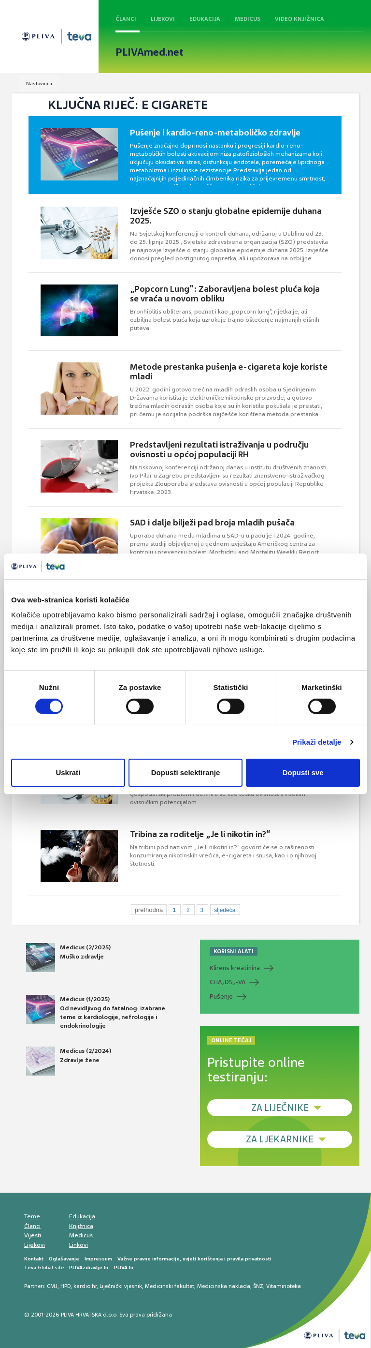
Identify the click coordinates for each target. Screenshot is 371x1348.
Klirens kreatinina (235, 968)
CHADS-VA (227, 982)
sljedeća (224, 910)
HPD (65, 1286)
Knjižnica (81, 1226)
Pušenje (221, 996)
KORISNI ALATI (234, 951)
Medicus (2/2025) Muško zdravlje (68, 957)
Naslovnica (39, 83)
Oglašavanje (64, 1259)
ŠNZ (258, 1286)
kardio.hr (85, 1286)
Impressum (98, 1259)
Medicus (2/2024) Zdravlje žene (68, 1061)
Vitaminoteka (283, 1286)
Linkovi (78, 1245)
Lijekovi (163, 18)
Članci (125, 18)
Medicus (247, 18)
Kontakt (33, 1259)
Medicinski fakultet (169, 1286)
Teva (30, 1267)
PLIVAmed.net (149, 52)
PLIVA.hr (124, 1267)
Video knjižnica (299, 18)
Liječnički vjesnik (121, 1286)
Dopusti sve (303, 772)
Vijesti (32, 1235)
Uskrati (68, 772)
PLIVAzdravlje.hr (89, 1267)
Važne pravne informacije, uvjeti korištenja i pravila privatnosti (194, 1259)
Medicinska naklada (223, 1286)
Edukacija (204, 18)
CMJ (52, 1286)
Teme (32, 1216)
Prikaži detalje (317, 742)
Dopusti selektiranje (185, 772)
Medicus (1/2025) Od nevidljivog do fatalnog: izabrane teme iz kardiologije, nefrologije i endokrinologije (95, 1012)
